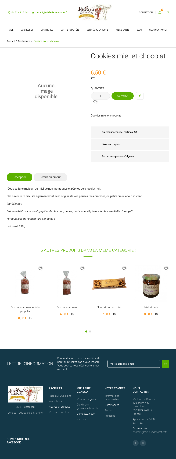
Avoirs (108, 410)
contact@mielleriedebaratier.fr (49, 12)
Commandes (112, 405)
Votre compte (115, 388)
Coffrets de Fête (70, 30)
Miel (11, 30)
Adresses (110, 415)
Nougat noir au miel (109, 307)
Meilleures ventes (59, 412)
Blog (139, 30)
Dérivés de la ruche (97, 30)
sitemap (81, 419)
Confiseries (27, 30)
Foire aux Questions (60, 395)
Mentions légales (86, 399)
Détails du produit (50, 177)
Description (20, 177)
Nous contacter (158, 30)
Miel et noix (151, 307)
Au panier (122, 95)
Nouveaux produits (59, 406)
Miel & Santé (122, 30)
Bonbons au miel (67, 307)
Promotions (55, 401)
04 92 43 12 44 (18, 12)
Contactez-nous (86, 413)
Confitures (47, 30)
